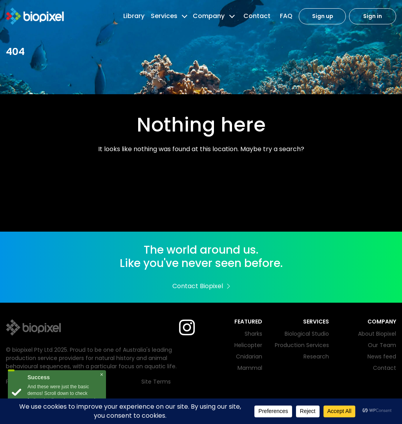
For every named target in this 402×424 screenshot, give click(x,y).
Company (209, 15)
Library (133, 15)
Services (164, 15)
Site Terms (156, 382)
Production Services (302, 345)
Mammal (250, 368)
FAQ (286, 15)
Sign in (372, 16)
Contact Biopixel (201, 286)
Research (316, 356)
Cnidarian (249, 356)
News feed (381, 356)
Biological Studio (307, 334)
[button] (183, 16)
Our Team (382, 345)
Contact (256, 15)
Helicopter (248, 345)
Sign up (322, 16)
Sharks (253, 334)
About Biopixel (377, 334)
